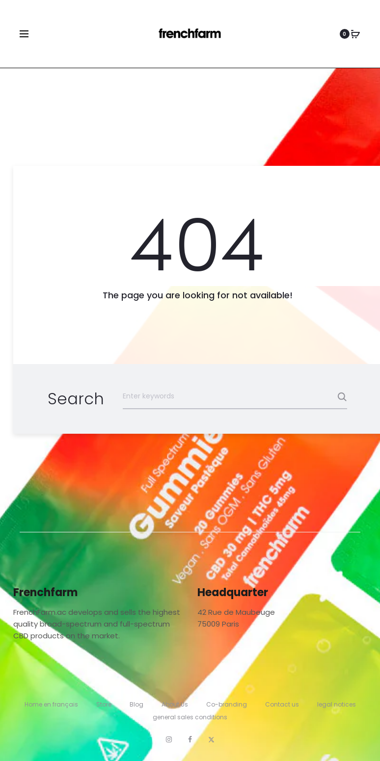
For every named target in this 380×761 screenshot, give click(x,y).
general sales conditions (190, 717)
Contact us (282, 704)
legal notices (336, 704)
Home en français (51, 704)
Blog (136, 704)
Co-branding (226, 704)
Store (103, 704)
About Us (175, 704)
